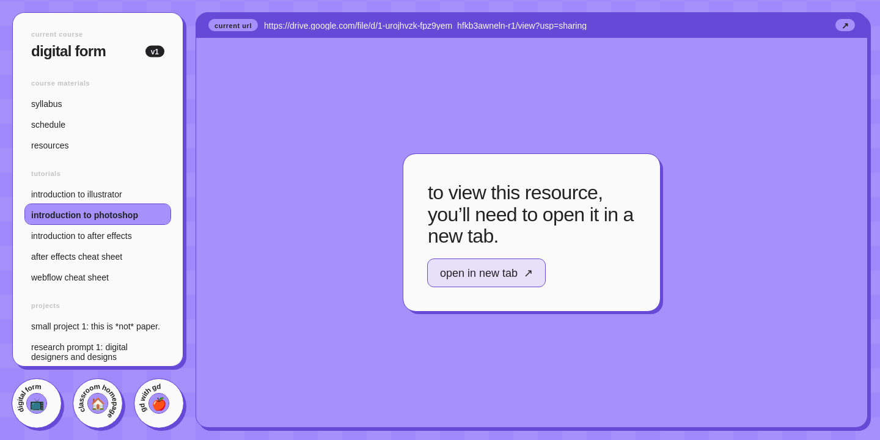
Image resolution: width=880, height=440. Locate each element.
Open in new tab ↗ (486, 273)
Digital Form (85, 51)
